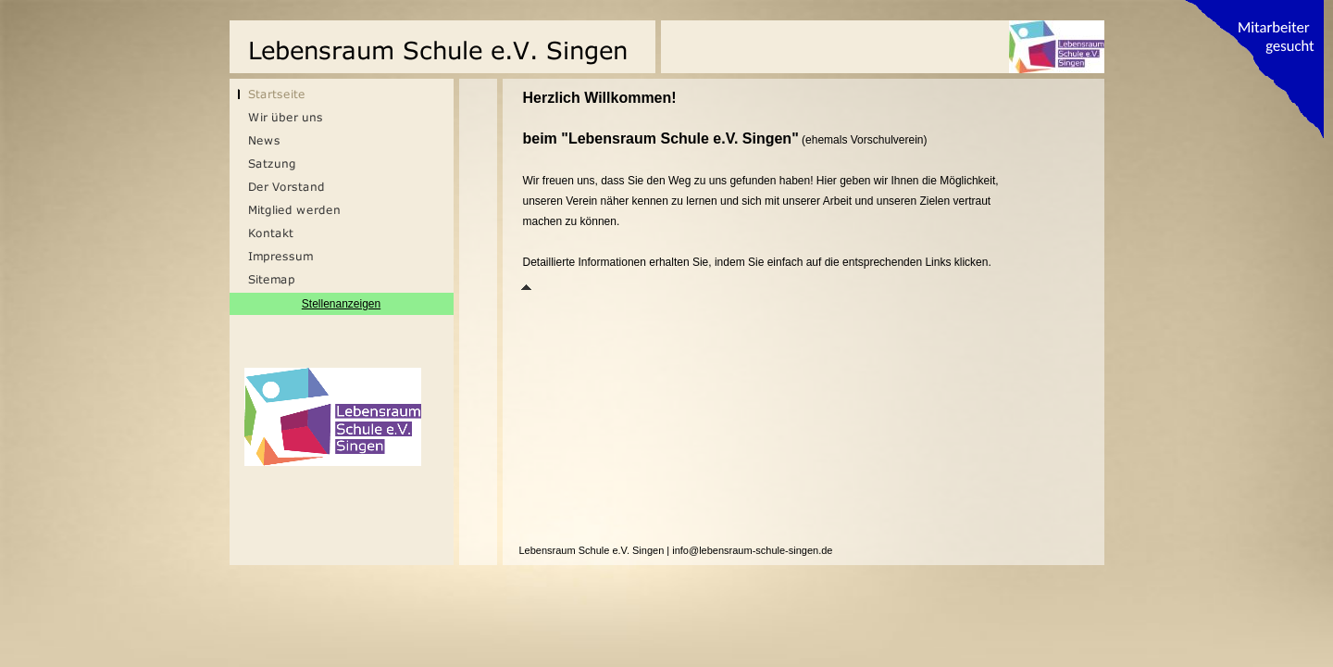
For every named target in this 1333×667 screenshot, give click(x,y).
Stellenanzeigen (341, 303)
